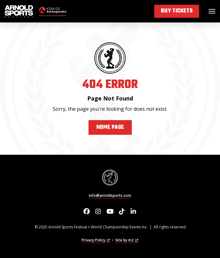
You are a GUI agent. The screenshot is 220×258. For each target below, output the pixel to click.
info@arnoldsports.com (110, 195)
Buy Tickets (177, 11)
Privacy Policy (96, 240)
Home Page (110, 127)
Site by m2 (126, 240)
